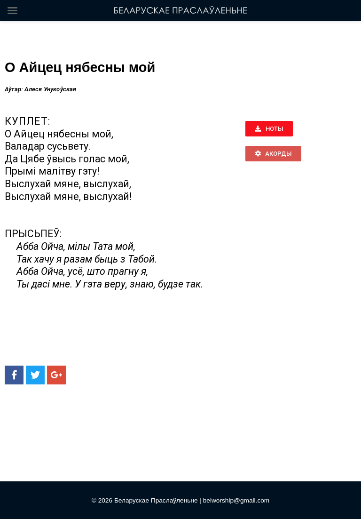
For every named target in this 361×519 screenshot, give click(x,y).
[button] (269, 128)
